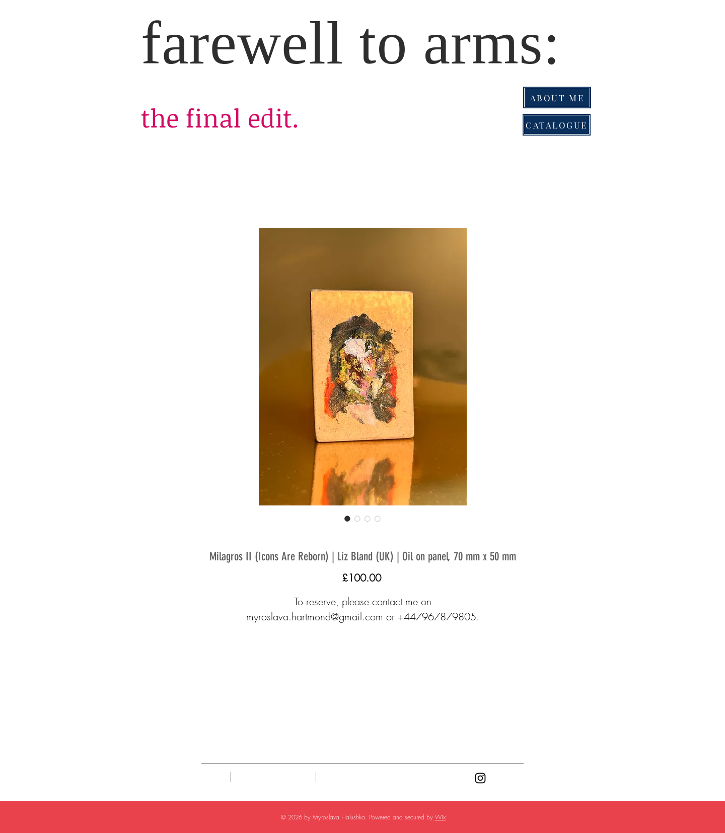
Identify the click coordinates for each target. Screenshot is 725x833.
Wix (440, 817)
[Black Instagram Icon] (480, 778)
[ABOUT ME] (557, 97)
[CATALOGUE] (556, 124)
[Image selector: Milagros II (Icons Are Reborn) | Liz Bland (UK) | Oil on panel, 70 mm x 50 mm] (347, 519)
